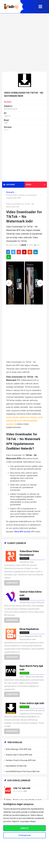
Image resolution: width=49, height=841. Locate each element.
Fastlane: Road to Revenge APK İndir (21, 760)
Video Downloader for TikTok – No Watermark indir (24, 216)
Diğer (35, 185)
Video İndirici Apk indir (32, 703)
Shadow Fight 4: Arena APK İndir (19, 755)
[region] (24, 820)
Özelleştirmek (24, 835)
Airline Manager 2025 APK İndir (18, 749)
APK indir (9, 185)
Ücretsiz (7, 102)
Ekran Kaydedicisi (29, 629)
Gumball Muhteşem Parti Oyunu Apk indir (23, 771)
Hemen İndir (12, 583)
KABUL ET (25, 828)
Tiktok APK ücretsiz (22, 531)
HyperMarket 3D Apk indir (16, 766)
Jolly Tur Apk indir (22, 788)
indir (23, 245)
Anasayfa (10, 192)
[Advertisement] (24, 42)
